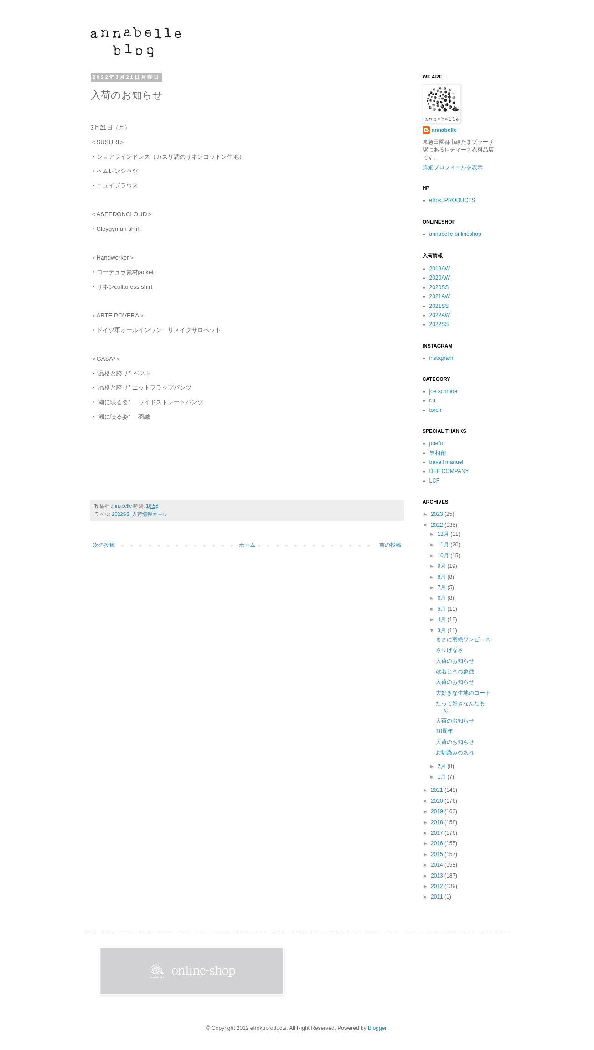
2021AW (439, 296)
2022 (437, 525)
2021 (437, 790)
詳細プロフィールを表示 (453, 167)
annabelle (122, 506)
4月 (442, 619)
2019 (437, 811)
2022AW (439, 315)
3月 (442, 630)
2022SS (120, 514)
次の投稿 (104, 545)
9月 (442, 566)
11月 (443, 544)
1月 (442, 777)
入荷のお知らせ (455, 661)
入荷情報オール (149, 514)
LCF (434, 481)
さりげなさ (449, 650)
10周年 (444, 731)
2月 (442, 766)
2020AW (439, 278)
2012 (437, 886)
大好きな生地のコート (463, 693)
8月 (442, 577)
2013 (437, 876)
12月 (443, 534)
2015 (437, 854)
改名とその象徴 (455, 671)
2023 (437, 514)
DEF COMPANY (449, 471)
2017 (437, 833)
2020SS (439, 287)
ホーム (247, 545)
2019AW (439, 268)
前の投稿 (390, 545)
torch (435, 410)
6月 (442, 598)
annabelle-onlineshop (455, 234)
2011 (437, 897)
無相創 (437, 453)
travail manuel (446, 462)
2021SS (439, 306)
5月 (442, 609)
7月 (442, 587)
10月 (443, 555)
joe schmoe (443, 391)
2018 (437, 822)
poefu (436, 443)
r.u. (433, 400)
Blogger (377, 1028)
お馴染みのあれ (455, 752)
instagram (441, 358)
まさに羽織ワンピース (463, 639)
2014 (437, 865)
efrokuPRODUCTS (452, 200)
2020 (437, 801)
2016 (437, 843)
